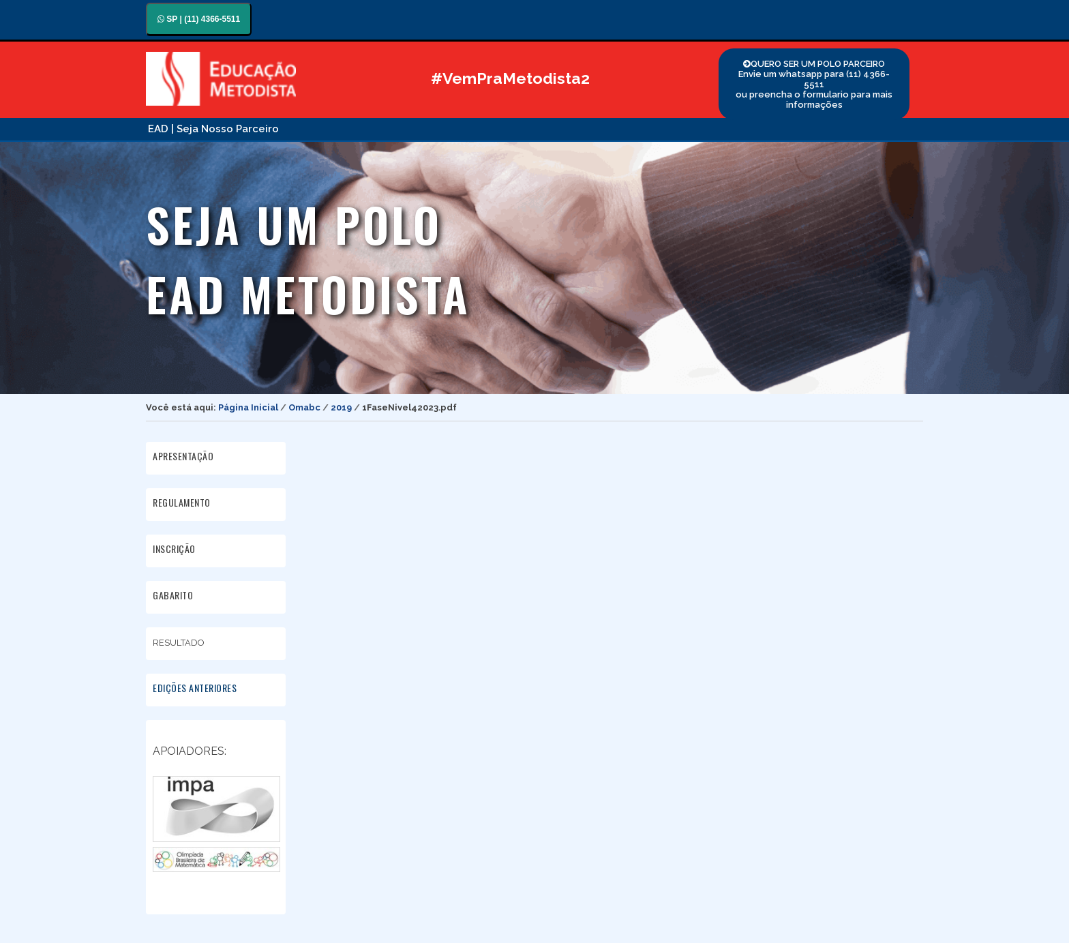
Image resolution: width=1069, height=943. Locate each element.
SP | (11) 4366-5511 (198, 19)
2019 (341, 407)
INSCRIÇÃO (174, 548)
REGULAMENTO (182, 502)
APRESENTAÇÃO (183, 456)
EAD (158, 129)
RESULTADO (180, 641)
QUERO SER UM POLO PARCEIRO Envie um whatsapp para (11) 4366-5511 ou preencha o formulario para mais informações (814, 84)
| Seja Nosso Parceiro (225, 129)
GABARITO (173, 595)
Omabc (304, 407)
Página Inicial (248, 407)
